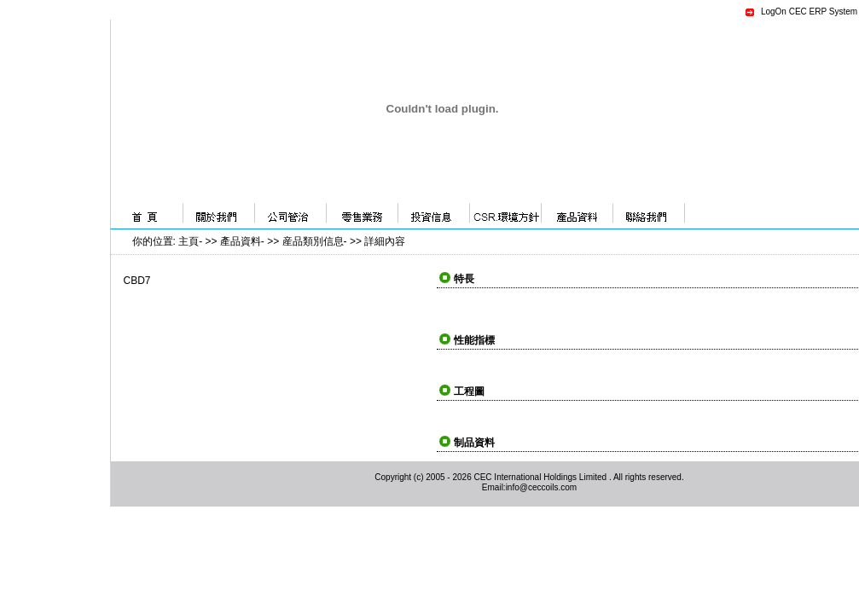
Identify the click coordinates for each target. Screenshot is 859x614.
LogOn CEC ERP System (809, 11)
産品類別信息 (313, 241)
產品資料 (240, 241)
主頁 (188, 241)
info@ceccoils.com (542, 487)
